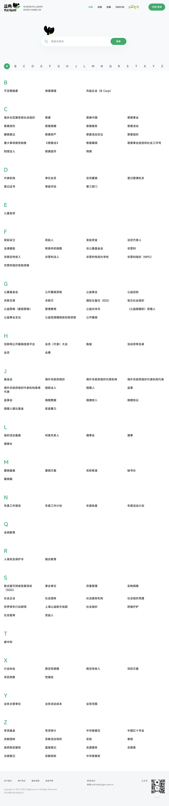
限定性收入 (93, 669)
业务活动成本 (53, 704)
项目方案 (133, 669)
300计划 (119, 7)
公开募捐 (91, 317)
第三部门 (91, 186)
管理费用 (50, 309)
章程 (130, 739)
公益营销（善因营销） (18, 309)
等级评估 (50, 186)
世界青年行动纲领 (15, 607)
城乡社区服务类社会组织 (19, 117)
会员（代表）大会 (56, 344)
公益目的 (133, 292)
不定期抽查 (11, 91)
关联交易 (9, 300)
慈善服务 (91, 126)
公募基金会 (11, 292)
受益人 (49, 615)
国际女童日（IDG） (98, 300)
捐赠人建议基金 (14, 409)
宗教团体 (9, 739)
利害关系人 (52, 435)
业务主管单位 (12, 704)
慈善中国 (91, 117)
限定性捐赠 (52, 669)
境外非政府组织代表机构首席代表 (22, 390)
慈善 (48, 117)
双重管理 (91, 586)
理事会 (90, 435)
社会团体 (50, 598)
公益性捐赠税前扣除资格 (60, 317)
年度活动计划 (135, 506)
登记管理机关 (135, 178)
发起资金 (91, 240)
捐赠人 (90, 388)
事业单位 (50, 586)
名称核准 (91, 470)
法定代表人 (134, 240)
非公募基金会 (94, 248)
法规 (99, 7)
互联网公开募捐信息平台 (19, 344)
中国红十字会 (135, 731)
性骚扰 (49, 677)
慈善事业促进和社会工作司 (144, 143)
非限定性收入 (12, 257)
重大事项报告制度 (15, 143)
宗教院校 (50, 756)
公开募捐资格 (53, 292)
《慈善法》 (52, 143)
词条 (90, 7)
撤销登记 (9, 134)
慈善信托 (9, 126)
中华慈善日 (93, 731)
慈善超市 (50, 151)
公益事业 (91, 292)
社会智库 (9, 615)
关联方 (49, 300)
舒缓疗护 (133, 607)
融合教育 (50, 559)
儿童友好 (9, 213)
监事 (130, 388)
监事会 (8, 400)
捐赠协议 (133, 400)
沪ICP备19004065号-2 (14, 792)
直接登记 (50, 747)
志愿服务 (91, 747)
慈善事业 (133, 117)
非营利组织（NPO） (140, 257)
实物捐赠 (133, 586)
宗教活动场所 (53, 739)
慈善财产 (50, 134)
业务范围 (91, 704)
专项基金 (9, 731)
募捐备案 (9, 470)
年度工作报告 (12, 506)
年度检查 (91, 506)
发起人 (49, 240)
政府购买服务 (12, 747)
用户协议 (22, 780)
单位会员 (50, 178)
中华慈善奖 (93, 756)
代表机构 (9, 178)
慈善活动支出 (94, 134)
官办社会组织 (135, 300)
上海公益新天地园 (56, 607)
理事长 (8, 444)
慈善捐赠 (50, 126)
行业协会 (9, 669)
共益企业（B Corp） (99, 91)
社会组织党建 (135, 598)
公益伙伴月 (93, 309)
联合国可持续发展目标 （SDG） (18, 588)
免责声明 (49, 780)
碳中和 (8, 642)
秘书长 (131, 470)
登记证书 (9, 186)
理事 (130, 435)
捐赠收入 (91, 400)
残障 (89, 151)
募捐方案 (50, 470)
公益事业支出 (12, 317)
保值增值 (50, 91)
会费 (48, 353)
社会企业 (9, 598)
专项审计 (50, 731)
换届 (89, 344)
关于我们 (8, 780)
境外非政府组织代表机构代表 (145, 379)
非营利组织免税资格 (16, 265)
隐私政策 (35, 780)
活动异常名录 (135, 344)
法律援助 (9, 248)
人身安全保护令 (14, 559)
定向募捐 (91, 178)
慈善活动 (133, 126)
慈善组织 (133, 134)
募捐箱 (8, 479)
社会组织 (91, 607)
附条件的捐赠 (53, 248)
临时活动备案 (12, 435)
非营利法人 (52, 257)
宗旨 (89, 739)
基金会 (8, 379)
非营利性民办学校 (97, 257)
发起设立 (9, 240)
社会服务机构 (94, 598)
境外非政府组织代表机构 (101, 379)
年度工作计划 (53, 506)
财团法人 (9, 151)
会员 (7, 353)
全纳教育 (9, 532)
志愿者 (131, 747)
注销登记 (9, 756)
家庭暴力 (50, 409)
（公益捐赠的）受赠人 (141, 309)
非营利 (131, 248)
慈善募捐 (91, 143)
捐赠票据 (50, 400)
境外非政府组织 (55, 379)
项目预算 (9, 677)
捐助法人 (50, 388)
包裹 (108, 7)
